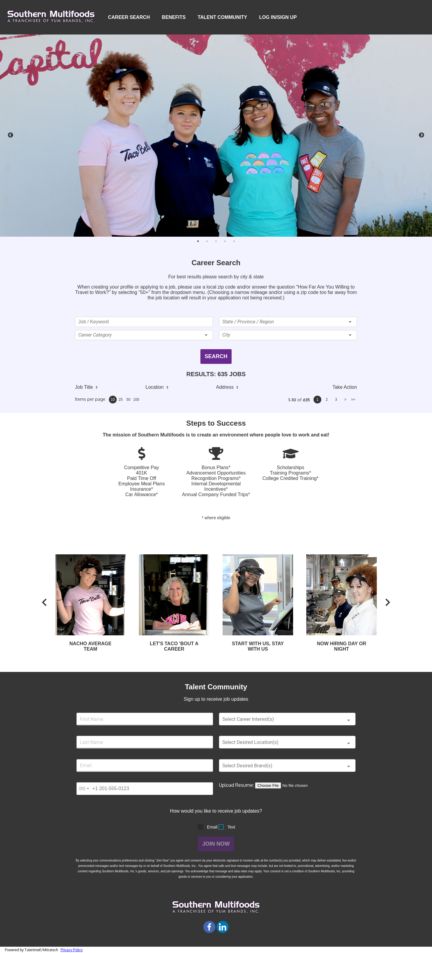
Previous (11, 135)
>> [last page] (353, 399)
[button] (144, 335)
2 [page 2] (327, 399)
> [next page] (345, 399)
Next (421, 135)
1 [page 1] (317, 399)
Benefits (174, 17)
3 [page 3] (336, 399)
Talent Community (222, 17)
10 (113, 399)
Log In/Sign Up (278, 17)
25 (120, 399)
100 (136, 399)
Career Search (129, 17)
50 (128, 399)
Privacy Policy (72, 950)
